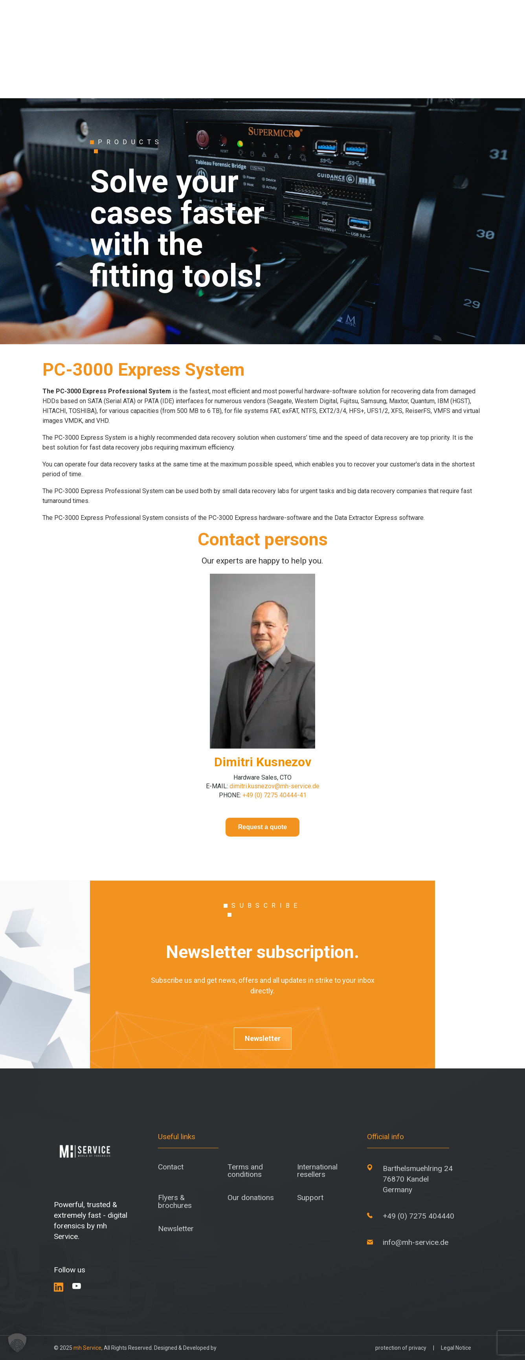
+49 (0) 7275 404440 (418, 1216)
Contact (171, 1167)
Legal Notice (456, 1348)
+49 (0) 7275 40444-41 (274, 795)
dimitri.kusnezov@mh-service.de (273, 786)
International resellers (317, 1170)
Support (310, 1197)
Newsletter (263, 1038)
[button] (17, 1342)
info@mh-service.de (415, 1242)
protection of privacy (400, 1348)
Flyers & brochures (175, 1201)
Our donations (251, 1197)
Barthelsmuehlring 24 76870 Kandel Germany (418, 1179)
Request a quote (262, 827)
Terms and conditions (245, 1170)
